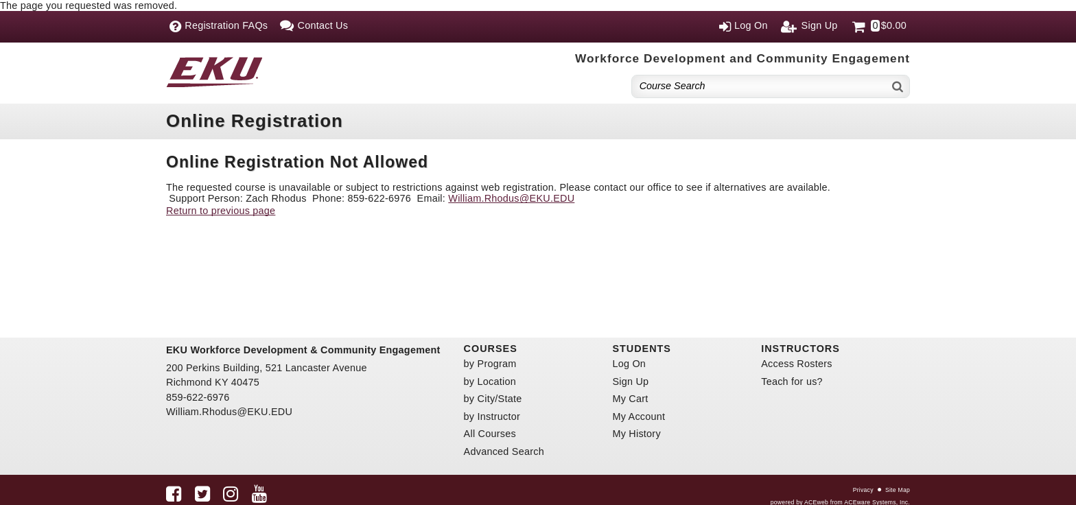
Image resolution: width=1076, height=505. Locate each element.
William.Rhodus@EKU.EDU (511, 198)
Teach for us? (792, 381)
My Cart (630, 398)
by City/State (493, 398)
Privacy (863, 489)
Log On (629, 363)
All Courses (490, 433)
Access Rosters (796, 363)
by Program (490, 363)
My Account (638, 416)
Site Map (897, 489)
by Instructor (492, 416)
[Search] (898, 86)
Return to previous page (220, 210)
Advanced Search (504, 451)
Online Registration (254, 120)
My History (636, 433)
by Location (490, 381)
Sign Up (630, 381)
